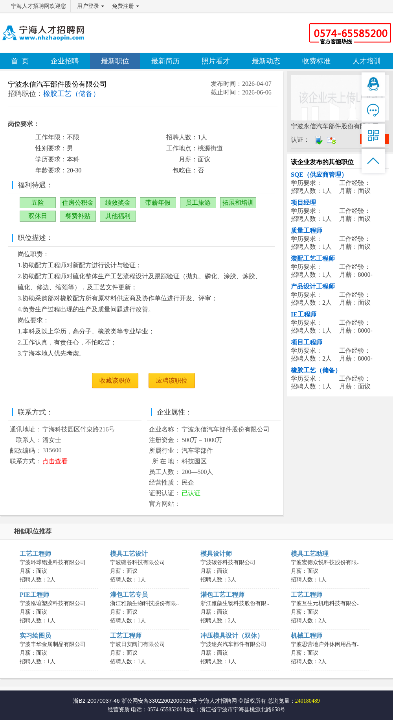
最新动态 (266, 61)
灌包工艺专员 (129, 594)
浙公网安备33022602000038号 (159, 701)
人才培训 (367, 61)
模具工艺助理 (310, 553)
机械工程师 (306, 635)
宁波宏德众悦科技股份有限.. (325, 562)
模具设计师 (216, 553)
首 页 (20, 61)
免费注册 (123, 6)
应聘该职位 (171, 380)
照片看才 (216, 61)
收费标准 (316, 61)
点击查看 (55, 461)
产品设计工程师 (313, 286)
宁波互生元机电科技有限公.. (325, 603)
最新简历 (165, 61)
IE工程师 (303, 314)
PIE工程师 (34, 594)
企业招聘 (65, 61)
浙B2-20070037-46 (96, 701)
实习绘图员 (35, 635)
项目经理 (303, 202)
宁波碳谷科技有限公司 (137, 562)
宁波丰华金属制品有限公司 (53, 644)
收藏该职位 (115, 380)
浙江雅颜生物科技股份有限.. (144, 603)
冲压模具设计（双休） (231, 635)
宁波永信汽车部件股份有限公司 (57, 84)
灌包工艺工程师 (222, 594)
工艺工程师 (35, 553)
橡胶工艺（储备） (316, 370)
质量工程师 (306, 230)
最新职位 (115, 61)
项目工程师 (306, 342)
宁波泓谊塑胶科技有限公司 (53, 603)
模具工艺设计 (129, 553)
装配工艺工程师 (313, 258)
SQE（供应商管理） (319, 174)
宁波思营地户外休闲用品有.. (325, 644)
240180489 (307, 701)
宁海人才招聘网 (217, 701)
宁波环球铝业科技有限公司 (53, 562)
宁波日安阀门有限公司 (137, 644)
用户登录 (88, 6)
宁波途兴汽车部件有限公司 (233, 644)
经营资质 (119, 710)
